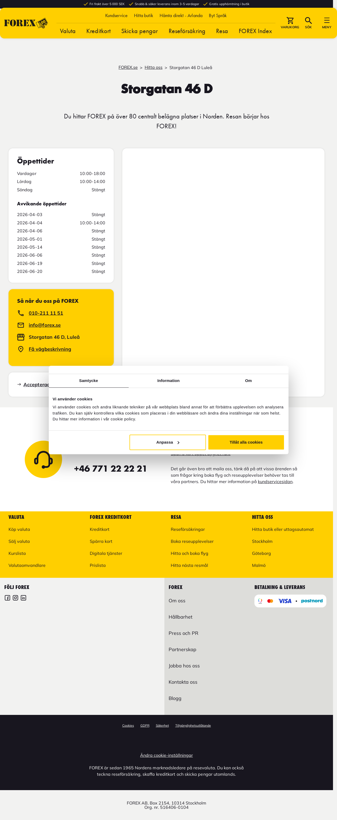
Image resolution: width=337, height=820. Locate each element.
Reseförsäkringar (188, 529)
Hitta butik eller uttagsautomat (283, 529)
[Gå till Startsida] (26, 32)
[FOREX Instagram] (15, 598)
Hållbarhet (180, 617)
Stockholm (262, 541)
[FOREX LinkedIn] (23, 598)
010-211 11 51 (46, 313)
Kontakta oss (183, 682)
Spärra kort (101, 541)
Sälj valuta (19, 541)
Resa (222, 40)
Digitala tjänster (106, 553)
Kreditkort (98, 40)
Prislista (98, 565)
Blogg (175, 698)
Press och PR (183, 633)
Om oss (177, 601)
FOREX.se (128, 67)
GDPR (144, 725)
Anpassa (168, 442)
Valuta (68, 40)
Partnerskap (182, 649)
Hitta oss (154, 67)
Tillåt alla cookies (246, 442)
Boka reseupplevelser (192, 541)
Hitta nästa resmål (189, 565)
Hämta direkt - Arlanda (181, 25)
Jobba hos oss (184, 666)
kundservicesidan (275, 481)
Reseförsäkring (187, 40)
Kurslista (17, 553)
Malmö (259, 565)
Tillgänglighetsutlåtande (193, 725)
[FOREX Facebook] (7, 598)
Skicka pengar (139, 40)
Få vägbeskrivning (50, 349)
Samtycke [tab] (88, 380)
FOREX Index (255, 40)
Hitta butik (143, 25)
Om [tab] (248, 380)
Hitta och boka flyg (189, 553)
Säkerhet (162, 725)
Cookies (128, 725)
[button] (218, 25)
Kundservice (116, 25)
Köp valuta (19, 529)
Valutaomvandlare (27, 565)
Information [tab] (168, 380)
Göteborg (261, 553)
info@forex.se (45, 325)
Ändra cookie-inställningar (166, 755)
